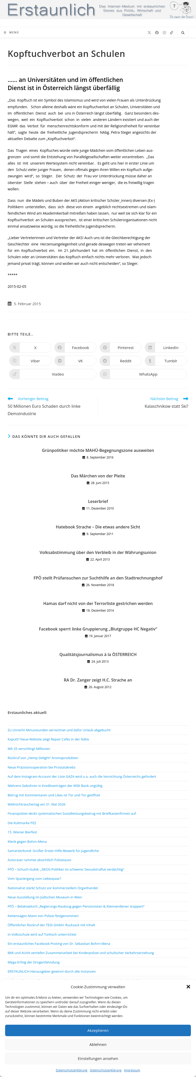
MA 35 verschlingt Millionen (29, 748)
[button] (188, 986)
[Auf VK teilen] (75, 361)
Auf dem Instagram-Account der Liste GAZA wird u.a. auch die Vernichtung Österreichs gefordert (82, 776)
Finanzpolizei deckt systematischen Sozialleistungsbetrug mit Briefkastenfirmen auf (72, 813)
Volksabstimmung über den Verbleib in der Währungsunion (98, 552)
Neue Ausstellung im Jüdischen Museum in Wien (45, 897)
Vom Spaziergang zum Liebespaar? (34, 878)
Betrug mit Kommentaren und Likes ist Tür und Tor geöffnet (54, 795)
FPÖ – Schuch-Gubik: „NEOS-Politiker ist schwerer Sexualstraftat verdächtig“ (66, 869)
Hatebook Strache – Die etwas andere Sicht (98, 527)
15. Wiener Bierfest (22, 832)
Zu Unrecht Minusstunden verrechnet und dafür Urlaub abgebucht (59, 730)
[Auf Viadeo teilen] (52, 374)
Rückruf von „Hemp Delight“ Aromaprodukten (43, 758)
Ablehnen (98, 1044)
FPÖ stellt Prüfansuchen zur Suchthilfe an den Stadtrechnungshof (97, 578)
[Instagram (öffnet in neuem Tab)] (164, 32)
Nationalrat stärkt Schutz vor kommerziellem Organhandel (53, 888)
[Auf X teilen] (30, 347)
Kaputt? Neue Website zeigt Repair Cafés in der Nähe (48, 739)
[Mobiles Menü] (11, 32)
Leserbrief (98, 501)
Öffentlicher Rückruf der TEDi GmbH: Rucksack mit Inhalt (51, 925)
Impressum (132, 1070)
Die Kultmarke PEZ (22, 823)
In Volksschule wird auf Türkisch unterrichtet (42, 934)
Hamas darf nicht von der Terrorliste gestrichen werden (98, 603)
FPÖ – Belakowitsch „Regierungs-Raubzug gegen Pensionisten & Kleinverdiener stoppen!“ (76, 906)
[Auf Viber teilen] (30, 361)
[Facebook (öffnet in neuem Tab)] (157, 32)
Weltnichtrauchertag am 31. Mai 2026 (37, 804)
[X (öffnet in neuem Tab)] (149, 32)
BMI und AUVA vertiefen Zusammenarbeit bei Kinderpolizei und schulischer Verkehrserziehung (81, 952)
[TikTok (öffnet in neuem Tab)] (171, 32)
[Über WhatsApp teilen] (143, 374)
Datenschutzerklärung (72, 1070)
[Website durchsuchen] (183, 33)
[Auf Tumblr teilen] (166, 361)
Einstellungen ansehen (98, 1058)
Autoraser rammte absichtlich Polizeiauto (39, 860)
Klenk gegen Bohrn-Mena (27, 841)
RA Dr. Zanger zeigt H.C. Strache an (98, 680)
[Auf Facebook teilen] (75, 347)
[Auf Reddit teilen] (121, 361)
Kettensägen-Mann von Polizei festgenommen (43, 915)
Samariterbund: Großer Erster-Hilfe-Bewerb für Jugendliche (53, 850)
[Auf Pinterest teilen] (121, 347)
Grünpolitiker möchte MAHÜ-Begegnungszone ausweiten (98, 450)
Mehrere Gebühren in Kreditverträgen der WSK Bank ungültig (55, 785)
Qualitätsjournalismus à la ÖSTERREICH (98, 654)
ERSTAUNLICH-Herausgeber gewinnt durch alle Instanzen (52, 971)
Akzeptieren (97, 1030)
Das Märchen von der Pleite (98, 476)
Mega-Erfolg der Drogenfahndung (33, 962)
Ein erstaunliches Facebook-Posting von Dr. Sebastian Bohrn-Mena (59, 943)
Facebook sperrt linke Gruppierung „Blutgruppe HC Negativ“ (98, 629)
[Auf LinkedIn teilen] (166, 347)
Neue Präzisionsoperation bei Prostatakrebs (42, 767)
